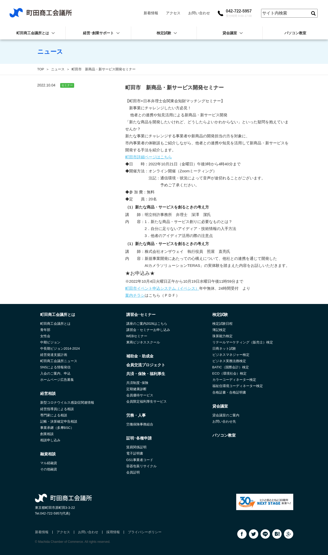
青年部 (45, 330)
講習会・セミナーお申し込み (148, 330)
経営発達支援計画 (53, 355)
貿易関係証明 (136, 447)
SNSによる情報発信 (55, 367)
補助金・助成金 (139, 356)
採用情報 (113, 532)
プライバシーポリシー (145, 532)
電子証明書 (134, 453)
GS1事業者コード (139, 460)
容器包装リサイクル (141, 466)
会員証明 (133, 472)
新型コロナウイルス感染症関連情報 (67, 402)
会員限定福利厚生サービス (146, 401)
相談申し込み (50, 440)
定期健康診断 (136, 389)
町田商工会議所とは (55, 324)
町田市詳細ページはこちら (148, 157)
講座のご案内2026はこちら (147, 324)
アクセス (173, 13)
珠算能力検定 (222, 336)
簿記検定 (219, 330)
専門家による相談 (53, 415)
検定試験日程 (222, 324)
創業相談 (47, 434)
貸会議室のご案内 (225, 415)
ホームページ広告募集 (57, 380)
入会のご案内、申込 (55, 373)
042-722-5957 (239, 13)
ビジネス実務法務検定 (229, 361)
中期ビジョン (50, 342)
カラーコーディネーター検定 (234, 380)
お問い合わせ (199, 13)
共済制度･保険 (137, 383)
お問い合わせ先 (224, 421)
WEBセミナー (137, 336)
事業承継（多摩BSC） (57, 428)
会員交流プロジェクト (145, 365)
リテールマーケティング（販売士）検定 (242, 342)
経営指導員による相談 (57, 409)
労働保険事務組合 (139, 424)
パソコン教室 (295, 33)
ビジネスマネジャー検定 (230, 355)
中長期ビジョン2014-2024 (60, 348)
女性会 (45, 336)
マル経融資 (48, 463)
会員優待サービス (139, 395)
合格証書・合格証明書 (229, 392)
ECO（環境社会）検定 (229, 373)
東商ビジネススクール (143, 342)
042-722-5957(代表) (55, 513)
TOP (40, 69)
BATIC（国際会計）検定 (230, 367)
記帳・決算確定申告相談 (58, 421)
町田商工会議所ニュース (58, 361)
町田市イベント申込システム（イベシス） (162, 288)
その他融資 (48, 469)
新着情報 (151, 13)
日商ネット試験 (224, 348)
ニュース (58, 69)
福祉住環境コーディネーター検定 (237, 386)
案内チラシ (135, 295)
